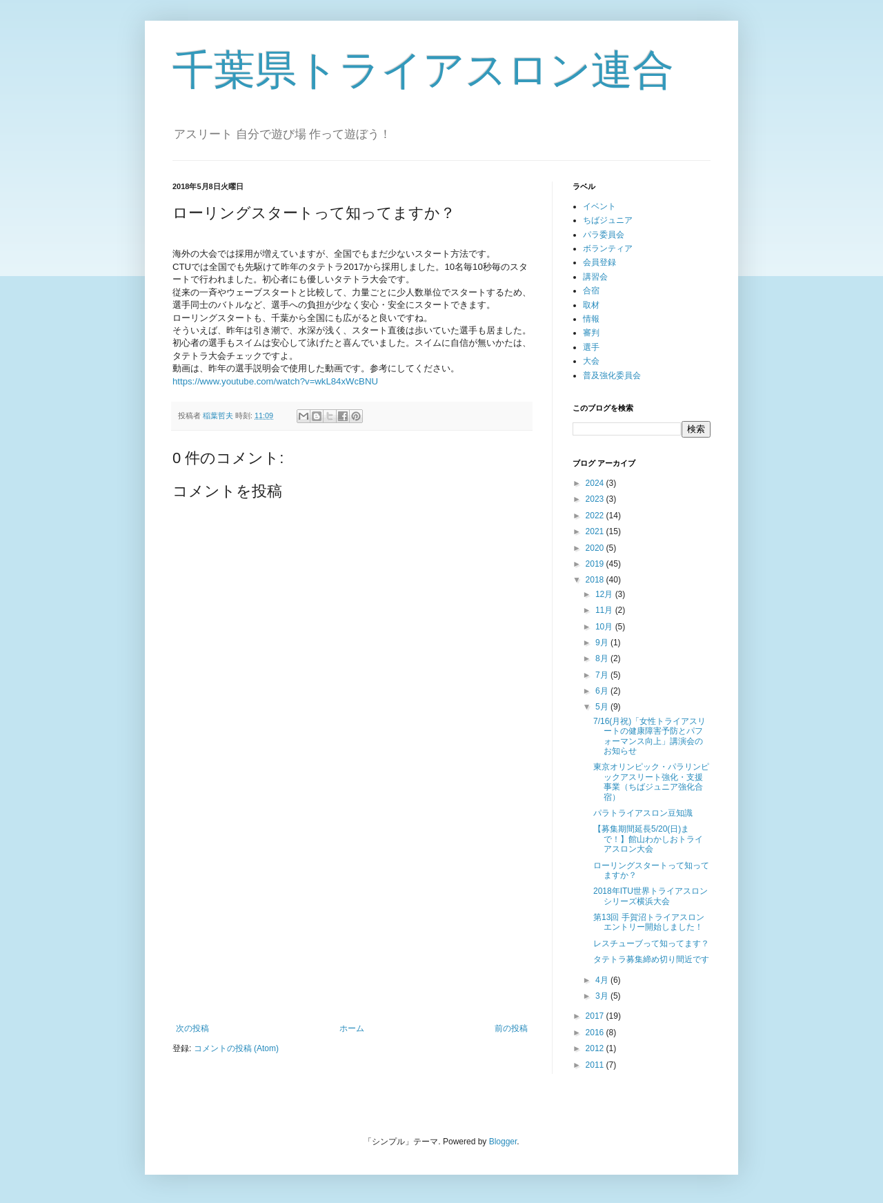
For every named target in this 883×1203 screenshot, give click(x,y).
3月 (603, 996)
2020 (596, 548)
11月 (605, 610)
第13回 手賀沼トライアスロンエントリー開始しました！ (648, 922)
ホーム (351, 1028)
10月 (605, 627)
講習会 (595, 277)
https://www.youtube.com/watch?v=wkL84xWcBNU (275, 381)
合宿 (591, 290)
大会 (591, 361)
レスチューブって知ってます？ (651, 943)
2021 (596, 531)
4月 (603, 980)
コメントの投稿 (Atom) (236, 1048)
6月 (603, 691)
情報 (591, 319)
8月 (603, 658)
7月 (603, 675)
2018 (596, 580)
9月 (603, 642)
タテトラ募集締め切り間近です (651, 959)
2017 (596, 1016)
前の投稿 (511, 1028)
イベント (599, 206)
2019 (596, 564)
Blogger (503, 1141)
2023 (596, 499)
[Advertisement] (351, 909)
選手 (591, 347)
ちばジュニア (608, 220)
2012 (596, 1048)
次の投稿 (192, 1028)
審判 (591, 333)
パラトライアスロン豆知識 (643, 813)
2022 (596, 515)
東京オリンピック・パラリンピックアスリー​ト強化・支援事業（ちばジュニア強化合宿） (651, 781)
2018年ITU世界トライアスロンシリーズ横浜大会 (650, 896)
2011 (596, 1065)
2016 (596, 1032)
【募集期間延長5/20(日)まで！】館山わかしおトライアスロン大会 (648, 839)
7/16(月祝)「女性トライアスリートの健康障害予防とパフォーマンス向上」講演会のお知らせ (649, 736)
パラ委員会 (603, 234)
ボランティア (608, 248)
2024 (596, 483)
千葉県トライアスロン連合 (423, 70)
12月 (605, 594)
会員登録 (599, 262)
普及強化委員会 (612, 375)
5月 (603, 707)
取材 (591, 305)
